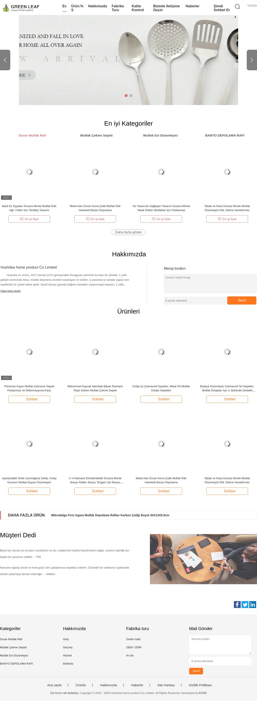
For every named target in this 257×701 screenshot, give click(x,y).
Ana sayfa (54, 685)
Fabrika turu (118, 8)
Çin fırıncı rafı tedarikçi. (65, 693)
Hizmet (67, 655)
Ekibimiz (68, 663)
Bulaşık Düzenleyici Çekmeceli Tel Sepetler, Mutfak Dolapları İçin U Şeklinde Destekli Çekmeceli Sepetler (227, 390)
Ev (64, 6)
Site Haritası (166, 685)
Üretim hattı (133, 639)
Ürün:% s (77, 8)
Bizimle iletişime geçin (166, 8)
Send (242, 300)
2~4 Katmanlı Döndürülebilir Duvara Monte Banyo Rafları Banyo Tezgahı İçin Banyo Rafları (95, 482)
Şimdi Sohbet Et (222, 8)
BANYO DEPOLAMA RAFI (16, 663)
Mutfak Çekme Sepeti (13, 647)
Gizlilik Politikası (200, 685)
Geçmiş (67, 647)
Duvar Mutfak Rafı (11, 639)
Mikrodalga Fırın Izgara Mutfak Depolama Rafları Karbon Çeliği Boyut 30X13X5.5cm (110, 515)
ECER (203, 693)
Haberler (193, 6)
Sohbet (30, 399)
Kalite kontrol (138, 8)
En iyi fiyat (29, 219)
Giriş (66, 639)
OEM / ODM (133, 647)
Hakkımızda (97, 6)
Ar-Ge (130, 655)
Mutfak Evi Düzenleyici (14, 655)
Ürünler (81, 685)
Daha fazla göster (128, 232)
